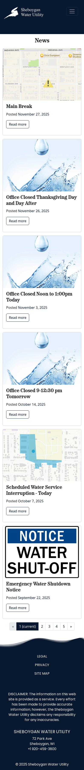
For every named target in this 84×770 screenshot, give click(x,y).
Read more (17, 124)
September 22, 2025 (34, 597)
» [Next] (71, 626)
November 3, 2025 (32, 307)
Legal (42, 656)
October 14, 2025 (32, 404)
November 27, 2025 (33, 114)
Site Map (42, 673)
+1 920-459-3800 (42, 749)
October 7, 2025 (30, 501)
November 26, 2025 (33, 211)
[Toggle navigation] (72, 11)
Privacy (42, 665)
